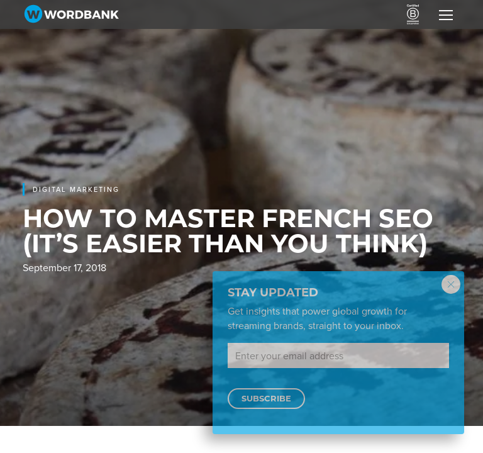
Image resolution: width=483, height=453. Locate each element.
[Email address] (338, 355)
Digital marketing (76, 189)
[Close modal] (450, 284)
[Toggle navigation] (445, 15)
